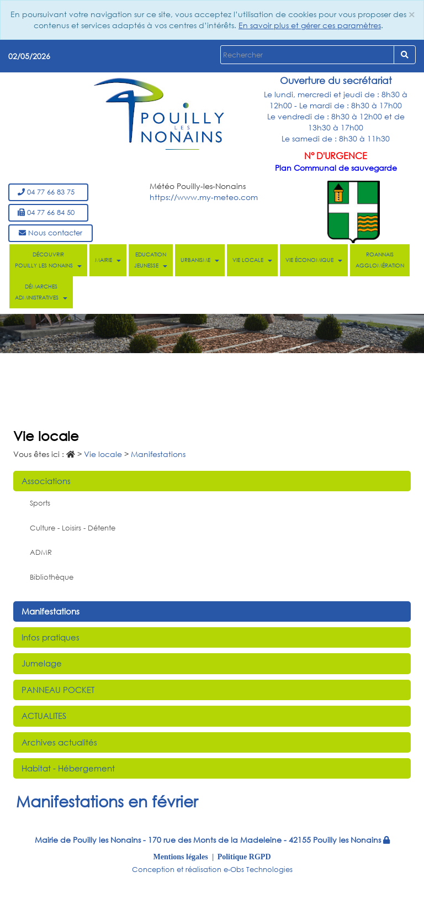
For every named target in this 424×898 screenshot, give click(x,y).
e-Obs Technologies (258, 869)
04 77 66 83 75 (48, 192)
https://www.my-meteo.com (204, 197)
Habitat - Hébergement (68, 768)
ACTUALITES (44, 715)
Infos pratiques (51, 637)
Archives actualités (59, 742)
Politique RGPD (244, 856)
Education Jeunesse (150, 260)
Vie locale (252, 260)
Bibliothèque (51, 577)
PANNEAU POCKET (58, 689)
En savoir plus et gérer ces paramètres (310, 25)
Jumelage (42, 663)
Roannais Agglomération (380, 260)
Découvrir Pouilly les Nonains (48, 260)
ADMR (41, 552)
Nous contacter (50, 233)
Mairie (108, 260)
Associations (46, 480)
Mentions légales (180, 856)
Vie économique (313, 260)
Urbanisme (200, 260)
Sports (40, 503)
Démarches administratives (41, 292)
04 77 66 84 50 (48, 212)
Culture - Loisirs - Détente (72, 528)
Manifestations (51, 611)
